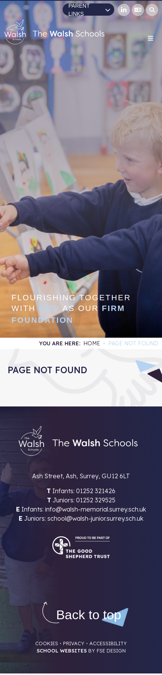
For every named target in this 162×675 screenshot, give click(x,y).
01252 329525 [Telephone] (95, 500)
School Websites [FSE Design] (62, 650)
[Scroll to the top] (88, 615)
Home (91, 343)
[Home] (54, 32)
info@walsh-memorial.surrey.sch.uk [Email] (95, 509)
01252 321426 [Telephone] (95, 491)
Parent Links (89, 9)
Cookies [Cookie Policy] (46, 643)
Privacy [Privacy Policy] (73, 643)
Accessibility (108, 643)
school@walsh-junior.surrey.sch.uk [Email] (95, 518)
